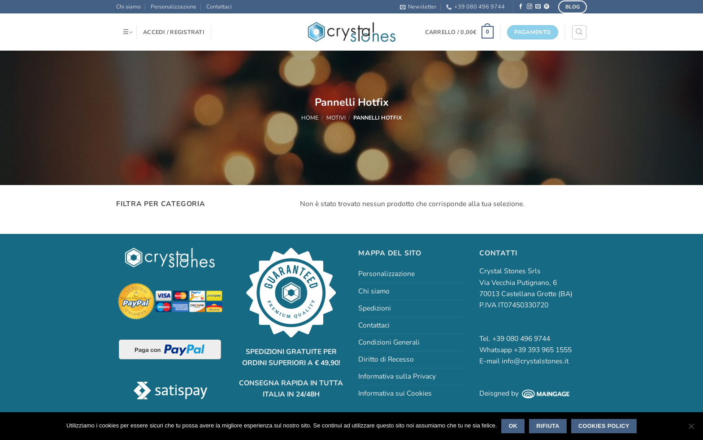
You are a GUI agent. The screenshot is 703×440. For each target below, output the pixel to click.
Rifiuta (547, 426)
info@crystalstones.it (535, 361)
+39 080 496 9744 (475, 6)
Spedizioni (374, 308)
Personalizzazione (173, 6)
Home (309, 117)
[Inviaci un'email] (538, 6)
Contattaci (219, 6)
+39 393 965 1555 (543, 350)
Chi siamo (128, 6)
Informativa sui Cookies (395, 393)
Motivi (336, 117)
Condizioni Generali (389, 342)
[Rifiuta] (691, 429)
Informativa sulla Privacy (397, 376)
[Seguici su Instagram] (529, 6)
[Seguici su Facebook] (521, 6)
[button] (418, 7)
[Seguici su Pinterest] (546, 6)
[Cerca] (579, 32)
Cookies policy (603, 426)
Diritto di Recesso (386, 359)
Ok (512, 426)
